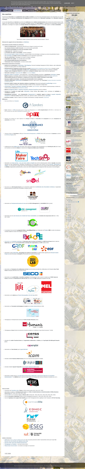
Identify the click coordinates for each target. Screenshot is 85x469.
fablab (70, 47)
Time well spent (71, 62)
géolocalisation (80, 73)
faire (70, 73)
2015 (68, 219)
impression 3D (80, 38)
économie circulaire (79, 54)
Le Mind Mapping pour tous (71, 189)
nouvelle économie (71, 22)
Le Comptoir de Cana (79, 35)
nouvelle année (73, 26)
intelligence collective (75, 32)
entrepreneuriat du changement (37, 68)
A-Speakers (16, 100)
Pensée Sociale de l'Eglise (78, 42)
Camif (75, 56)
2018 (68, 214)
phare (72, 81)
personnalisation (68, 81)
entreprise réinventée (23, 89)
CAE (71, 56)
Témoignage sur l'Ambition (11, 444)
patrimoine (81, 80)
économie (71, 30)
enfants (78, 70)
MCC (67, 36)
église (80, 92)
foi (74, 47)
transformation (80, 51)
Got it (72, 3)
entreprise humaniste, (33, 89)
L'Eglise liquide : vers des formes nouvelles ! (76, 107)
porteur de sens (47, 68)
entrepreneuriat (79, 20)
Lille (19, 111)
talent (82, 87)
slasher (67, 86)
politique (79, 81)
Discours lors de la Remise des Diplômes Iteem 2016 (16, 441)
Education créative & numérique (12, 74)
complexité (68, 37)
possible (81, 81)
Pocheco (81, 60)
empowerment (80, 45)
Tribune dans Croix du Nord (11, 445)
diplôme (81, 69)
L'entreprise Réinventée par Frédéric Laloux (76, 115)
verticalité (80, 89)
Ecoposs (81, 41)
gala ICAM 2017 (24, 349)
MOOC (79, 60)
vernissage (71, 54)
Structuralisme (80, 61)
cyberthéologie (70, 69)
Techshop (67, 62)
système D (78, 87)
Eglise (79, 28)
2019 (68, 212)
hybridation (24, 86)
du (30, 133)
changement (73, 21)
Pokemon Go (68, 61)
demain (76, 45)
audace (80, 43)
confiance (71, 29)
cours (78, 68)
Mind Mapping (31, 10)
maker (82, 48)
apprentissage (81, 63)
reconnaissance (72, 83)
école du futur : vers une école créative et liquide (23, 162)
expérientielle (18, 80)
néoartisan (67, 80)
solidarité (74, 86)
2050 (82, 55)
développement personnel (74, 37)
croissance (68, 45)
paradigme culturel (78, 25)
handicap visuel (8, 69)
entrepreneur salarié (23, 87)
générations (69, 48)
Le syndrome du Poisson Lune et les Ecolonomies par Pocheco (77, 131)
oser (78, 80)
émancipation (78, 55)
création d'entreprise (78, 31)
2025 (68, 204)
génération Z (76, 73)
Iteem (24, 10)
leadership (80, 21)
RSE (37, 10)
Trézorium (81, 62)
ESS (77, 57)
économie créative (69, 55)
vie (82, 89)
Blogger (69, 465)
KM (71, 60)
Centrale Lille (75, 30)
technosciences (68, 88)
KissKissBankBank (75, 60)
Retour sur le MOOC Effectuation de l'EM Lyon (76, 149)
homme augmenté (69, 74)
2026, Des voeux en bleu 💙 (73, 201)
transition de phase (80, 88)
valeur (77, 89)
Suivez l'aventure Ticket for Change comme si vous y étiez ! (76, 174)
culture (67, 69)
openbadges (9, 55)
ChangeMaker (68, 41)
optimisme (72, 49)
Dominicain (70, 57)
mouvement (31, 72)
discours (67, 70)
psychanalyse (73, 82)
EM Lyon (74, 57)
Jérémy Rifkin (68, 60)
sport (77, 86)
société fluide (15, 252)
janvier (69, 200)
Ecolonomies (46, 97)
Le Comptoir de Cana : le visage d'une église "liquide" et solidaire (77, 166)
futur (72, 73)
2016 (68, 217)
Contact (58, 10)
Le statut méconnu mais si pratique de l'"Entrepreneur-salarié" (76, 140)
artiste (77, 43)
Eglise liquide (72, 35)
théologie (72, 88)
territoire (75, 51)
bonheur (70, 44)
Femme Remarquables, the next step (26, 295)
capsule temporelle (56, 94)
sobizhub (78, 50)
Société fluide (8, 86)
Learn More (67, 3)
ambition (70, 63)
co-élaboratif (71, 31)
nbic (78, 79)
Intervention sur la (13, 241)
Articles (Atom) (10, 460)
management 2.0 (72, 28)
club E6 (71, 67)
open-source (72, 80)
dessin (74, 69)
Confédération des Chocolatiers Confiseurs (45, 186)
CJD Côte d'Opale (9, 134)
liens (82, 76)
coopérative (75, 68)
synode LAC (72, 87)
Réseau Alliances (73, 61)
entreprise (71, 25)
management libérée (13, 89)
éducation (74, 55)
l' (44, 230)
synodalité (67, 87)
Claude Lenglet (78, 56)
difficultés (76, 69)
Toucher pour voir (77, 62)
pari (75, 49)
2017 (68, 215)
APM (14, 109)
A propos (10, 10)
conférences (70, 20)
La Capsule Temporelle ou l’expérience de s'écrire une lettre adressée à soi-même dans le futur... (76, 99)
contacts (71, 68)
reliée (77, 83)
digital (79, 69)
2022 (68, 209)
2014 (68, 220)
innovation (77, 48)
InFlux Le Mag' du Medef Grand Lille (17, 439)
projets (67, 26)
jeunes (81, 32)
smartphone (71, 86)
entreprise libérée (73, 38)
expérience (67, 73)
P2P (67, 31)
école (74, 54)
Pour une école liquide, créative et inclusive (14, 54)
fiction (73, 47)
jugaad (45, 91)
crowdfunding (49, 83)
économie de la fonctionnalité (74, 92)
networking (81, 79)
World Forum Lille (69, 43)
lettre (79, 48)
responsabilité (68, 50)
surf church (81, 86)
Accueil (4, 10)
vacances (74, 89)
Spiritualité (51, 10)
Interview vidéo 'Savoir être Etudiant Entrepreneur (16, 442)
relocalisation (81, 83)
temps (73, 51)
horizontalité (68, 32)
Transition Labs (14, 390)
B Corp (69, 56)
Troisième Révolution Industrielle (76, 36)
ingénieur (81, 74)
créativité (81, 68)
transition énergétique (69, 89)
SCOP (77, 61)
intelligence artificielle (75, 75)
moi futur (68, 49)
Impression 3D (44, 10)
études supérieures (53, 75)
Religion (67, 29)
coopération (81, 44)
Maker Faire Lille (18, 146)
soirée (70, 51)
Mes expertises (17, 10)
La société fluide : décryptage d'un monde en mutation (76, 122)
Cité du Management (75, 41)
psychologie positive (79, 82)
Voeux (67, 21)
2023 (68, 207)
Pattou (72, 42)
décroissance (71, 70)
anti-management (75, 63)
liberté (80, 76)
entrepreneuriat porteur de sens (19, 203)
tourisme (75, 88)
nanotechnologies (73, 79)
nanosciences (68, 79)
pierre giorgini (75, 81)
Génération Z (54, 74)
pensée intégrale (80, 49)
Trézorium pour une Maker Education (73, 185)
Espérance (81, 30)
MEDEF (38, 133)
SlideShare (26, 42)
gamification (77, 47)
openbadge (75, 80)
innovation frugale (69, 75)
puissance (67, 83)
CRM (73, 56)
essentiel (67, 47)
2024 (68, 206)
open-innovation (36, 86)
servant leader (73, 50)
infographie (77, 74)
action (67, 63)
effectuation (75, 70)
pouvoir (67, 82)
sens (77, 28)
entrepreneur (80, 22)
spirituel (67, 35)
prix (69, 82)
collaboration (75, 67)
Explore (46, 230)
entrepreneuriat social (71, 24)
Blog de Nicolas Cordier (70, 188)
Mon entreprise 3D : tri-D (70, 186)
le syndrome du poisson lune (74, 76)
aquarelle (74, 43)
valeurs (67, 54)
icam (74, 74)
